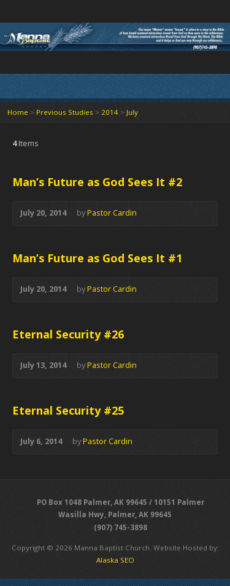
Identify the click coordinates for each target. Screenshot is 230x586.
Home (17, 112)
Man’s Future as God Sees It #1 (97, 258)
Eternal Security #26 (68, 334)
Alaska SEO (115, 560)
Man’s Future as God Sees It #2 (97, 181)
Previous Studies (64, 112)
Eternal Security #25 (68, 410)
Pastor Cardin (112, 212)
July (132, 112)
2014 (109, 112)
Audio (155, 213)
